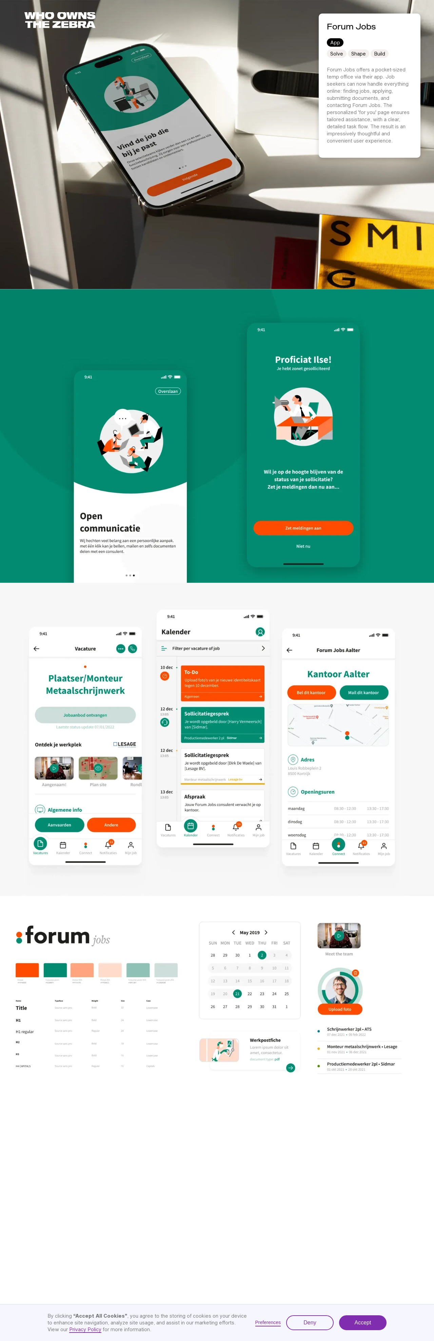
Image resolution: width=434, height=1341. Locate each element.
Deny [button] (309, 1322)
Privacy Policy (85, 1329)
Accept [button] (363, 1322)
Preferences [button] (268, 1322)
